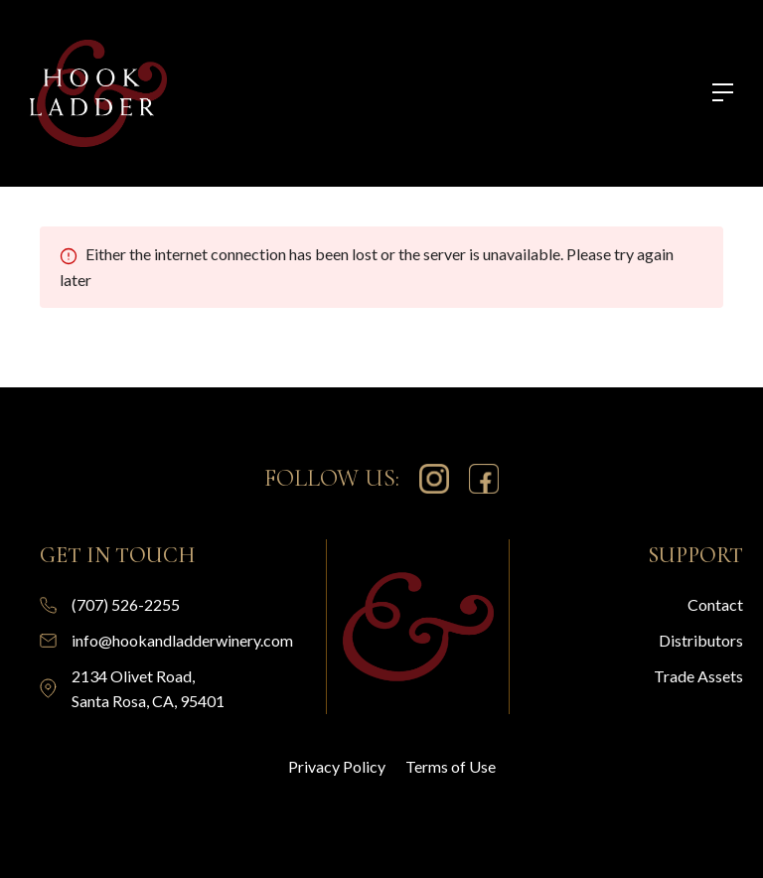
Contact (715, 604)
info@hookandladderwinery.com (182, 640)
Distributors (701, 640)
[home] (98, 93)
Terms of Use (450, 766)
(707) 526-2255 (126, 604)
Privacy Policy (336, 766)
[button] (713, 94)
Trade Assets (698, 675)
